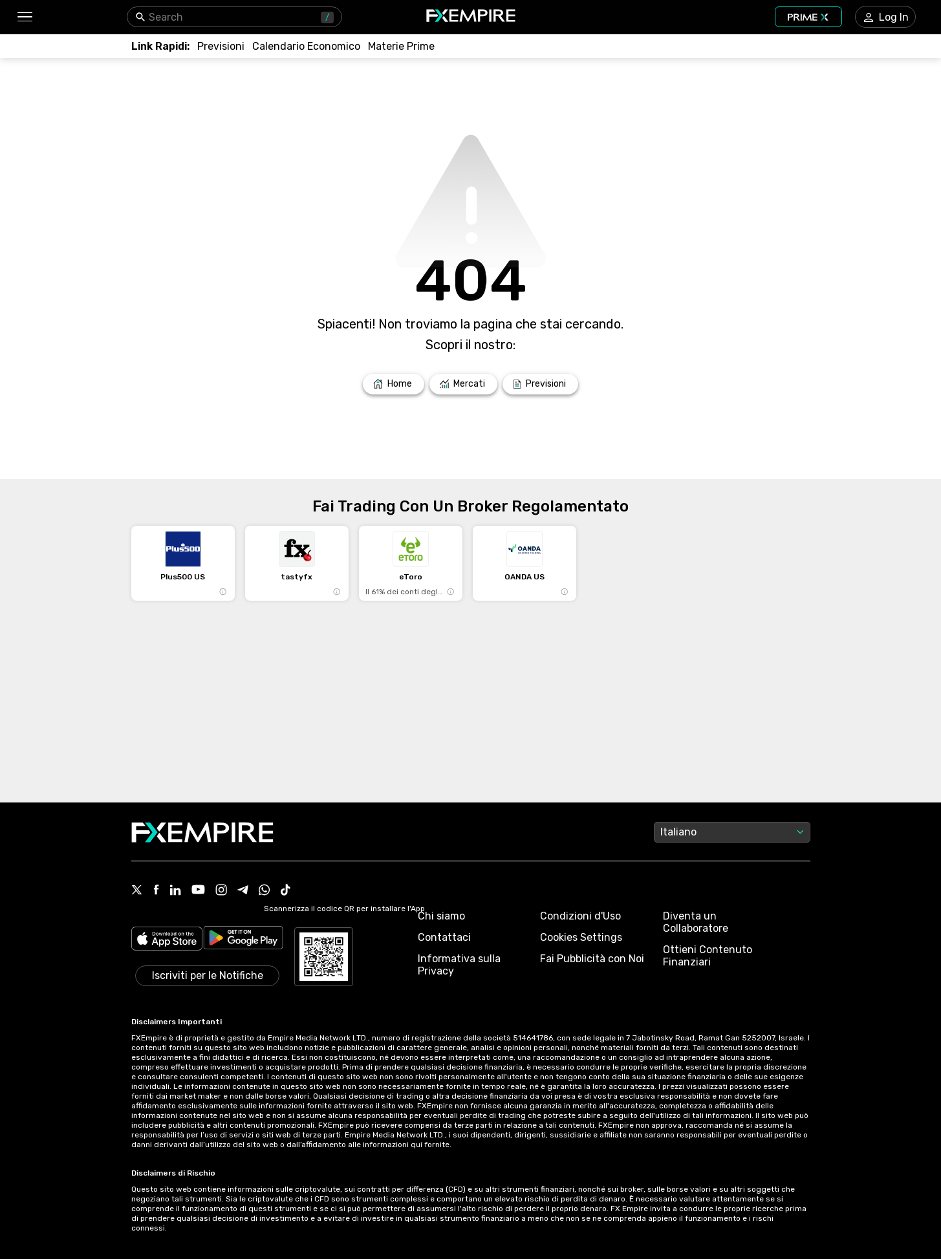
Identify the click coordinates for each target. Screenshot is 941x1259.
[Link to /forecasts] (220, 46)
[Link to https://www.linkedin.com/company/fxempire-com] (175, 891)
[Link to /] (393, 384)
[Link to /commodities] (401, 46)
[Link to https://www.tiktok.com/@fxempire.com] (286, 891)
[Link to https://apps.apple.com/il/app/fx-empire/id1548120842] (166, 940)
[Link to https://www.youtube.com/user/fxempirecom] (198, 891)
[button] (24, 17)
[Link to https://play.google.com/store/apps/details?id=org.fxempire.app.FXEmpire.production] (243, 940)
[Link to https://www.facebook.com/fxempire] (156, 891)
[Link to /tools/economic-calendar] (306, 46)
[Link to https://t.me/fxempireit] (242, 891)
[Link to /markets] (463, 384)
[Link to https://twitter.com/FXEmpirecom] (137, 891)
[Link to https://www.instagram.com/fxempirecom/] (221, 891)
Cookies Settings (581, 937)
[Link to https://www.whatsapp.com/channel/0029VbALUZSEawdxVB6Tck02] (264, 891)
